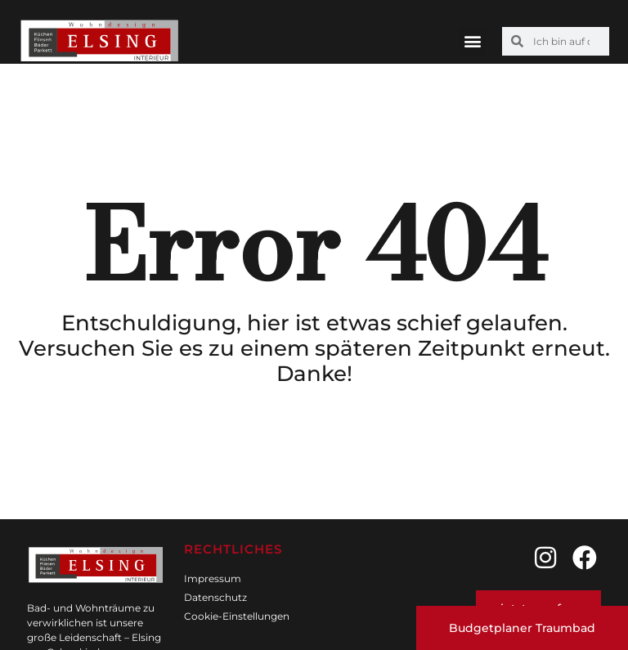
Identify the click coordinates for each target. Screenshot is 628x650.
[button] (472, 41)
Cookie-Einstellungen (236, 616)
